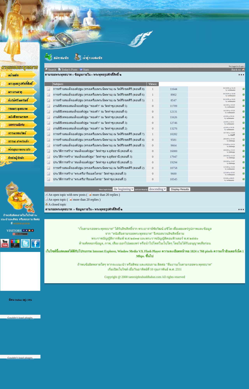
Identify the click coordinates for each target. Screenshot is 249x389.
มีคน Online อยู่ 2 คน (20, 299)
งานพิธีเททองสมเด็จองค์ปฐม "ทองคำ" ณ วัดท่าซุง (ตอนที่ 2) (90, 128)
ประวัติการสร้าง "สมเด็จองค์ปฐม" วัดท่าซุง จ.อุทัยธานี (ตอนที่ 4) (92, 151)
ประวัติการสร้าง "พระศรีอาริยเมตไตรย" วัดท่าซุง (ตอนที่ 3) (89, 173)
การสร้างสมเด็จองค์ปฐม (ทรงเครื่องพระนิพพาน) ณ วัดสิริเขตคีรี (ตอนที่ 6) (98, 94)
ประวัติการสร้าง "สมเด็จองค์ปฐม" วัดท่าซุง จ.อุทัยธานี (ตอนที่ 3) (92, 156)
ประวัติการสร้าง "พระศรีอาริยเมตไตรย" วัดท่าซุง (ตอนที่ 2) (89, 179)
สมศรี (232, 135)
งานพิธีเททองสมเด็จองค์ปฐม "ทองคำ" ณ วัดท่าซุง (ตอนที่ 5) (90, 106)
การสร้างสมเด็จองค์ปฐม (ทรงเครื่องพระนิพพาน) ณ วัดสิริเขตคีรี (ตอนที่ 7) (98, 134)
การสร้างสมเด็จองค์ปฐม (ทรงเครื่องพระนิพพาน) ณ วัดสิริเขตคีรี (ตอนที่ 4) (98, 139)
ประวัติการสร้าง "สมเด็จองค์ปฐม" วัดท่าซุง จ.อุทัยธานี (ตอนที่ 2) (92, 162)
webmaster (231, 90)
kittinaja (232, 141)
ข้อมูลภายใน (82, 74)
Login (241, 66)
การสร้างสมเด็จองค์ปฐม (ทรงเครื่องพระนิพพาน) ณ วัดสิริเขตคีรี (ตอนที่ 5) (98, 100)
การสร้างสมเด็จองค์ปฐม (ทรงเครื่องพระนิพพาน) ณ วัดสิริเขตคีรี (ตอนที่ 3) (98, 145)
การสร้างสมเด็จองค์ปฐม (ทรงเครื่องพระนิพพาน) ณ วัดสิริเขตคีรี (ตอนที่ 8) (98, 89)
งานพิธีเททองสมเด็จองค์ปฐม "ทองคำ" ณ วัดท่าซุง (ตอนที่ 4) (90, 117)
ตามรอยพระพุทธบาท (58, 74)
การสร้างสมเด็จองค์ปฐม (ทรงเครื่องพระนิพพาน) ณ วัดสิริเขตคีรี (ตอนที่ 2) (98, 168)
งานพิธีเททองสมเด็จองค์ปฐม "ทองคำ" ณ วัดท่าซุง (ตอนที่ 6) (90, 111)
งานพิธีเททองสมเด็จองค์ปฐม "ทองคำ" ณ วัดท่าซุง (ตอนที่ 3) (90, 122)
